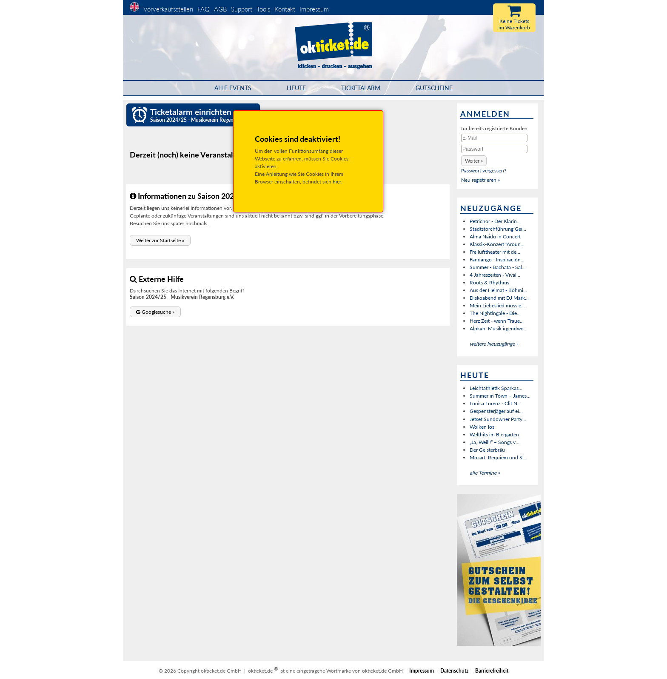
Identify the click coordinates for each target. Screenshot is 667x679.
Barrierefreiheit (491, 671)
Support (241, 9)
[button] (160, 240)
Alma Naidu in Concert (495, 236)
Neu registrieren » (480, 180)
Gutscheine (434, 88)
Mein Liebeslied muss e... (497, 305)
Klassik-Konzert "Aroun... (497, 244)
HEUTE (296, 88)
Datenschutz (454, 671)
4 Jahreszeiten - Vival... (495, 275)
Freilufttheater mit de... (495, 252)
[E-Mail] (494, 138)
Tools (263, 9)
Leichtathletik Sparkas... (496, 388)
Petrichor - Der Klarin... (495, 221)
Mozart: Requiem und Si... (498, 457)
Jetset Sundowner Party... (498, 419)
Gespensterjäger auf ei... (496, 411)
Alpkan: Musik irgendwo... (498, 328)
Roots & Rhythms (489, 282)
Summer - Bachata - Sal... (498, 267)
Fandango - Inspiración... (497, 259)
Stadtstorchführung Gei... (498, 229)
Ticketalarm (360, 88)
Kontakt (284, 9)
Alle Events (232, 88)
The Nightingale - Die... (495, 313)
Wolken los (482, 427)
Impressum (314, 9)
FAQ (203, 9)
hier (337, 181)
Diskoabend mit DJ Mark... (499, 298)
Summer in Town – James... (500, 396)
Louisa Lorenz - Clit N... (495, 403)
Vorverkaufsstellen (168, 9)
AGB (220, 9)
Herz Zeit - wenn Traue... (497, 321)
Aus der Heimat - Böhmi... (498, 290)
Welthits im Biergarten (494, 434)
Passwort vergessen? (483, 170)
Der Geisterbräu (487, 450)
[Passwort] (494, 149)
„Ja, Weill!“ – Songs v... (494, 442)
